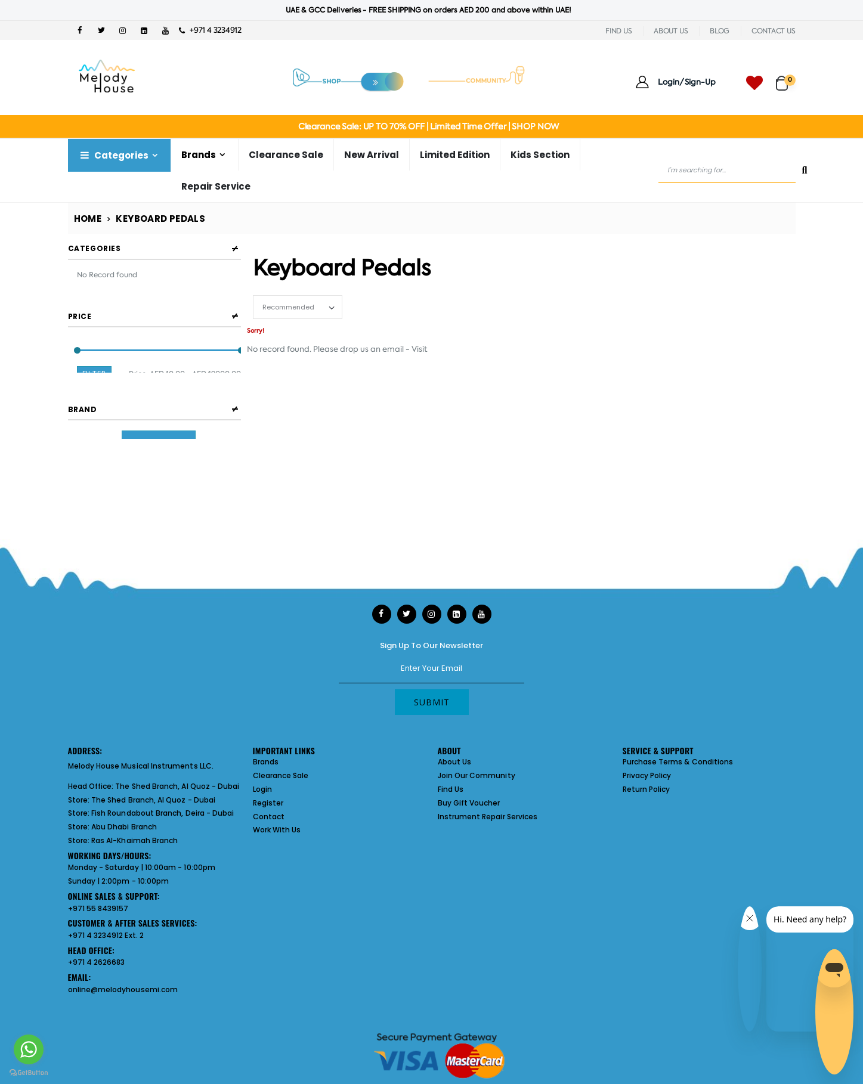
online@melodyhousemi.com (123, 989)
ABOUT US (671, 31)
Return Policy (646, 789)
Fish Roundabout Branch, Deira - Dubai (162, 813)
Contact (268, 817)
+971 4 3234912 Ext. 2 (106, 935)
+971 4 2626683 (96, 962)
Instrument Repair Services (488, 817)
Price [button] (80, 316)
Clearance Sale (286, 154)
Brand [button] (82, 421)
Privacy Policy (647, 775)
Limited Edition (455, 154)
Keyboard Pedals (160, 218)
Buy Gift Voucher (469, 803)
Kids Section (540, 154)
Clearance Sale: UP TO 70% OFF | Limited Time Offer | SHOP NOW (428, 126)
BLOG (719, 31)
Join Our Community (476, 775)
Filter (94, 374)
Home (88, 218)
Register (268, 803)
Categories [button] (94, 248)
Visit (420, 349)
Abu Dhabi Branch (124, 827)
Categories (113, 155)
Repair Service (215, 186)
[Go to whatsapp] (29, 1049)
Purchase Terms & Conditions (678, 762)
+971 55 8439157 (98, 908)
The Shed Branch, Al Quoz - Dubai (177, 786)
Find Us (450, 789)
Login (262, 789)
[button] (786, 77)
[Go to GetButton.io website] (29, 1072)
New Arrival (371, 154)
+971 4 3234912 (210, 30)
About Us (455, 762)
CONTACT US (773, 31)
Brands (198, 154)
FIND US (618, 31)
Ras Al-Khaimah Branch (134, 840)
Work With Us (277, 830)
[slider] (76, 351)
